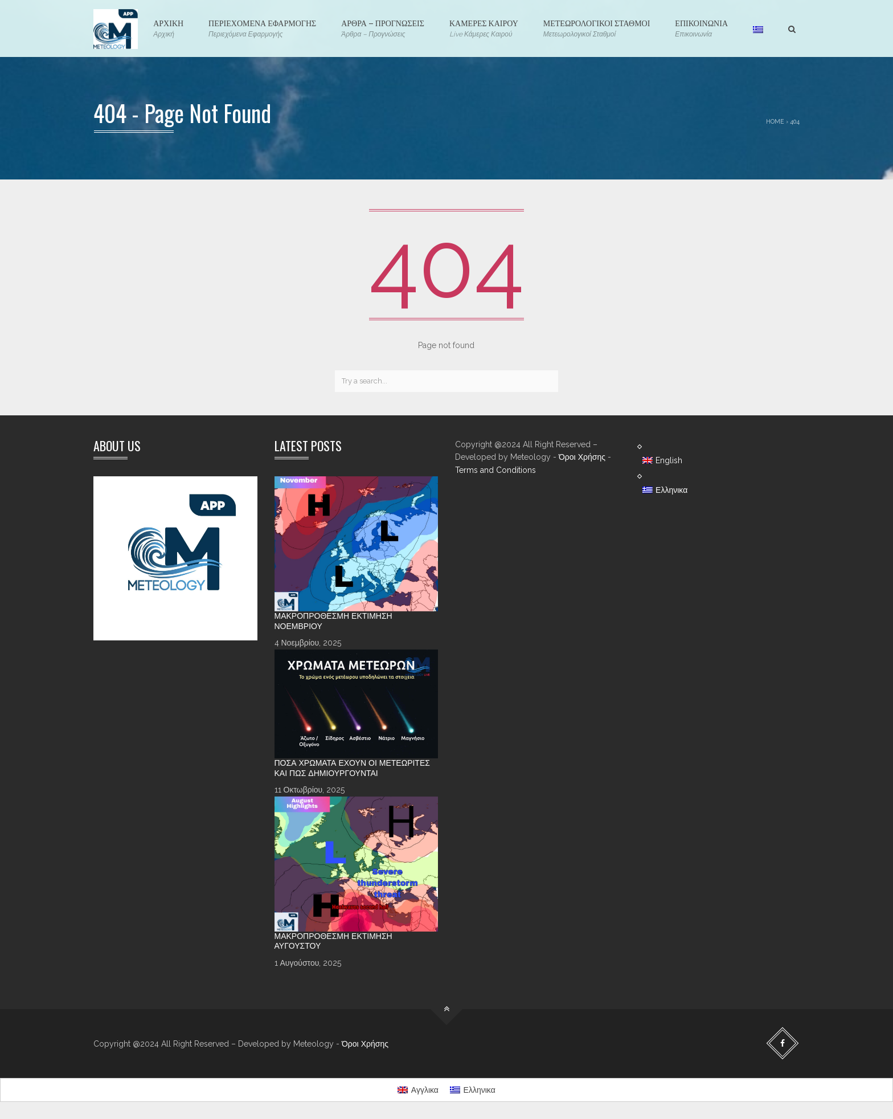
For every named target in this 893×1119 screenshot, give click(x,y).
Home (775, 121)
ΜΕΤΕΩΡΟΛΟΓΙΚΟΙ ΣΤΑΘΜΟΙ (596, 28)
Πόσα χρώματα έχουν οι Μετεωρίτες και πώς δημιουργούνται (352, 768)
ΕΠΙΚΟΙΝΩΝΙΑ (701, 28)
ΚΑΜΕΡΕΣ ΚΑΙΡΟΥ (483, 28)
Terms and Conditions (495, 470)
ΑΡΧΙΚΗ (168, 28)
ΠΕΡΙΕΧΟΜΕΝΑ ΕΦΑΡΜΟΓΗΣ (262, 28)
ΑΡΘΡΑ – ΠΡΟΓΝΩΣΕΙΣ (382, 28)
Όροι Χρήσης (582, 457)
